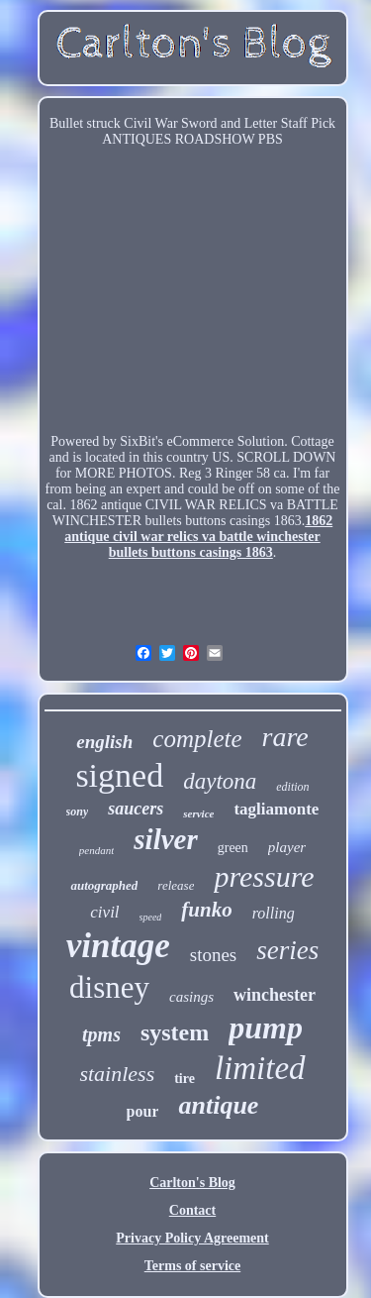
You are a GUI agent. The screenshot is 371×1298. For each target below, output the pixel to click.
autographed (104, 885)
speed (150, 917)
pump (266, 1027)
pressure (264, 876)
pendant (96, 850)
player (287, 847)
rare (285, 736)
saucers (135, 808)
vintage (118, 945)
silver (165, 839)
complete (196, 738)
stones (213, 954)
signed (119, 775)
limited (260, 1068)
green (233, 847)
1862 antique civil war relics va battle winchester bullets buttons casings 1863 (198, 536)
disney (109, 987)
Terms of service (192, 1265)
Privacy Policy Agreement (192, 1238)
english (104, 741)
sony (77, 811)
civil (104, 912)
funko (206, 909)
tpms (101, 1034)
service (198, 813)
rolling (273, 913)
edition (292, 787)
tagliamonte (276, 809)
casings (191, 997)
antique (218, 1105)
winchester (274, 995)
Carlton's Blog (192, 1182)
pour (143, 1111)
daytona (219, 781)
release (175, 885)
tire (184, 1078)
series (287, 950)
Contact (192, 1210)
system (174, 1032)
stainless (116, 1073)
